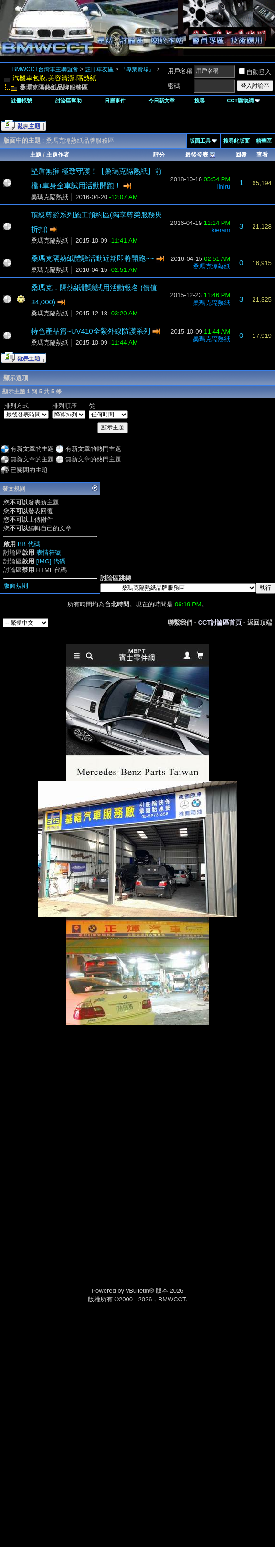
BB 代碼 (29, 544)
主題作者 (57, 154)
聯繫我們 (180, 622)
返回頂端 (259, 622)
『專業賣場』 (137, 69)
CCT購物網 (243, 100)
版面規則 (15, 585)
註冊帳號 (21, 100)
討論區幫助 (68, 100)
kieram (221, 230)
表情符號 (48, 552)
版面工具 (200, 141)
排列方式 (16, 405)
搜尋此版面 (236, 141)
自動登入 (255, 72)
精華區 (264, 141)
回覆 (241, 154)
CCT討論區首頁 (220, 622)
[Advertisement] (137, 1093)
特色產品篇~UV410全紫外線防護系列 (90, 331)
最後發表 (196, 154)
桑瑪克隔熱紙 (49, 197)
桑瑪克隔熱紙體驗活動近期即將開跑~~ (92, 258)
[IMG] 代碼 (50, 561)
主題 (36, 154)
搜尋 (199, 100)
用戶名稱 (180, 71)
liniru (223, 186)
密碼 (174, 86)
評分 (159, 154)
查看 (262, 154)
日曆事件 (115, 100)
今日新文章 (161, 100)
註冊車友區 (99, 69)
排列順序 (64, 405)
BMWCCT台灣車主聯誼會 (45, 69)
